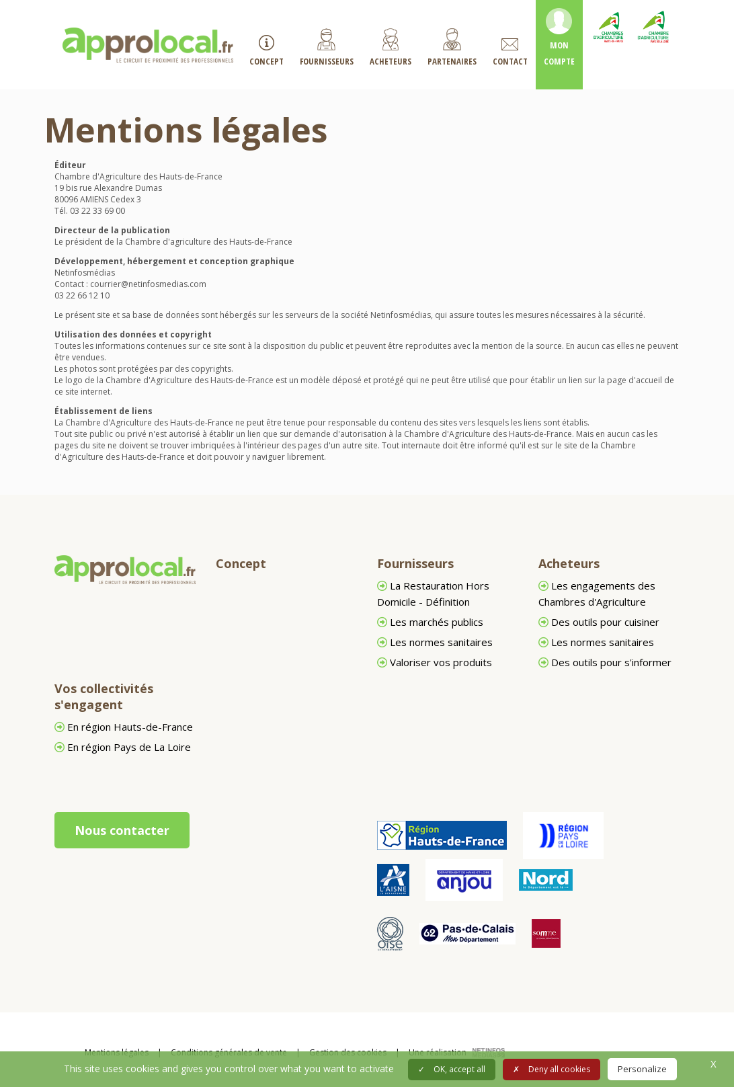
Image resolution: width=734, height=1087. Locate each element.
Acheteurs (569, 563)
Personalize (642, 1069)
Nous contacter (122, 830)
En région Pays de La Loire (122, 747)
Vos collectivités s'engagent (103, 696)
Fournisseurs (415, 563)
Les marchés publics (430, 622)
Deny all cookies (551, 1069)
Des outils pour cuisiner (598, 622)
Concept (241, 563)
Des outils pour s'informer (604, 662)
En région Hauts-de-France (123, 726)
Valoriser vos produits (434, 662)
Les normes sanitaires (435, 642)
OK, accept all (451, 1069)
